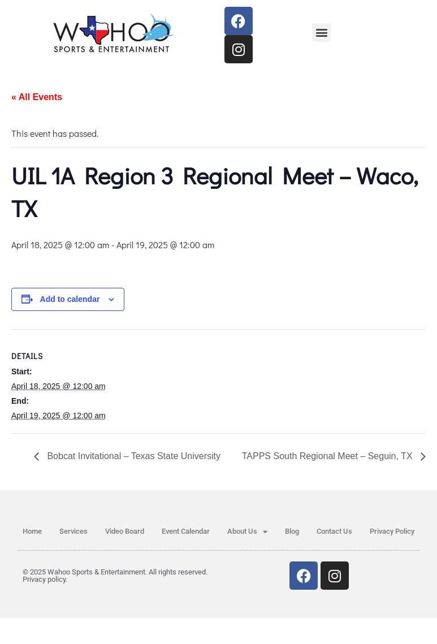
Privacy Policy (392, 531)
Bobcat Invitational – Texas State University (132, 456)
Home (32, 531)
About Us (247, 531)
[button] (321, 32)
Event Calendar (186, 531)
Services (73, 531)
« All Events (36, 97)
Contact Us (334, 531)
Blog (292, 531)
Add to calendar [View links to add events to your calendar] (70, 299)
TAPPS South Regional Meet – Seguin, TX (328, 456)
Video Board (124, 531)
